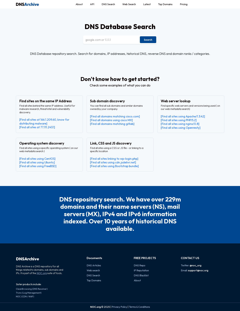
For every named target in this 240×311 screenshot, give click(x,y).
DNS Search (108, 4)
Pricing (183, 4)
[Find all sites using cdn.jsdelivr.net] (113, 162)
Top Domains (165, 4)
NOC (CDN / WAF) (25, 296)
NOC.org (42, 273)
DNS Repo (139, 265)
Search (148, 39)
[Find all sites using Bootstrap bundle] (114, 166)
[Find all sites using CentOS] (37, 159)
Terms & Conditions (139, 306)
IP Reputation (141, 270)
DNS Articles (94, 265)
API (92, 4)
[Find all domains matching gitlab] (112, 124)
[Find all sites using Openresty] (180, 128)
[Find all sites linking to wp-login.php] (114, 159)
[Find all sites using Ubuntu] (37, 162)
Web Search (129, 4)
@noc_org (195, 265)
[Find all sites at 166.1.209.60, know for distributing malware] (44, 121)
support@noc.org (198, 270)
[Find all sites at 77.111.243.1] (37, 127)
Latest (147, 4)
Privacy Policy (119, 306)
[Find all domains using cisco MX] (111, 120)
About (79, 4)
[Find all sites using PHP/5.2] (179, 120)
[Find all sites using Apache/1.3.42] (183, 116)
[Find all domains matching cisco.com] (115, 116)
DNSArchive (27, 258)
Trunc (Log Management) (28, 292)
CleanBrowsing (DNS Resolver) (32, 288)
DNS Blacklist (141, 275)
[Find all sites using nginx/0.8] (180, 124)
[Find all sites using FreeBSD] (37, 166)
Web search (93, 270)
